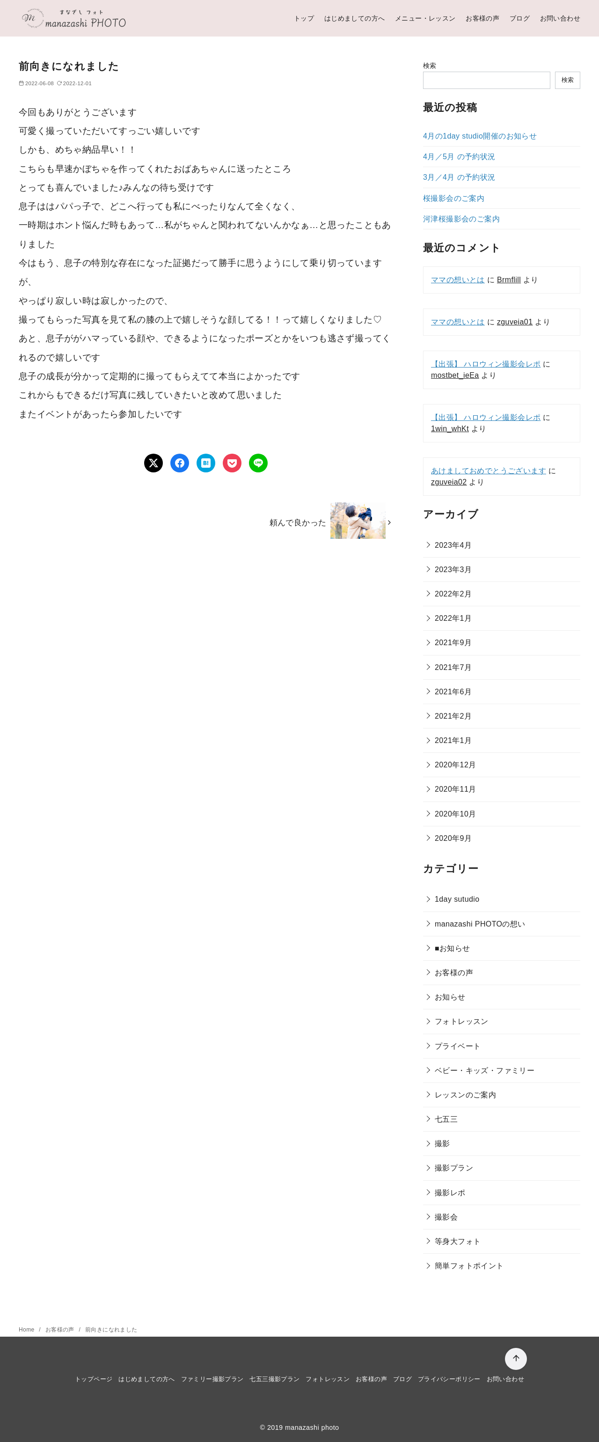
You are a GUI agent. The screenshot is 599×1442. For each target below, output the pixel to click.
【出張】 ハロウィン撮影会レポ (486, 364)
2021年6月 (453, 692)
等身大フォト (458, 1241)
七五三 (446, 1119)
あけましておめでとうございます (488, 471)
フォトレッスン (462, 1021)
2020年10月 (455, 814)
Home (27, 1329)
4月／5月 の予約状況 (459, 157)
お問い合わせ (560, 18)
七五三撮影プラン (274, 1379)
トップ (304, 18)
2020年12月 (455, 765)
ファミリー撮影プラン (212, 1379)
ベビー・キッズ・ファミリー (484, 1070)
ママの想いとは (458, 280)
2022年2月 (453, 594)
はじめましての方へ (354, 18)
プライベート (458, 1046)
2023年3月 (453, 570)
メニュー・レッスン (425, 18)
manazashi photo (312, 1427)
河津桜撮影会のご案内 (461, 219)
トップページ (93, 1379)
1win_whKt (450, 429)
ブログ (520, 18)
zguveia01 (515, 322)
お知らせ (450, 997)
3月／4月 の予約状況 (459, 177)
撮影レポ (450, 1193)
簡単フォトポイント (469, 1266)
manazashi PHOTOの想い (480, 924)
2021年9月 (453, 643)
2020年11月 (455, 789)
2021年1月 (453, 740)
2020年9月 (453, 838)
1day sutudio (457, 899)
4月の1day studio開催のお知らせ (480, 136)
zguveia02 (449, 482)
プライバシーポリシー (449, 1379)
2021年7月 (453, 667)
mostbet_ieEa (455, 375)
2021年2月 (453, 716)
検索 (430, 65)
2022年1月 (453, 618)
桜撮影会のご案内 (453, 198)
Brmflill (509, 280)
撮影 (442, 1144)
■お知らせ (452, 948)
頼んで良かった (298, 522)
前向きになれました (111, 1329)
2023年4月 (453, 545)
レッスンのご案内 (465, 1095)
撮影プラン (454, 1168)
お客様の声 (482, 18)
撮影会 (446, 1217)
